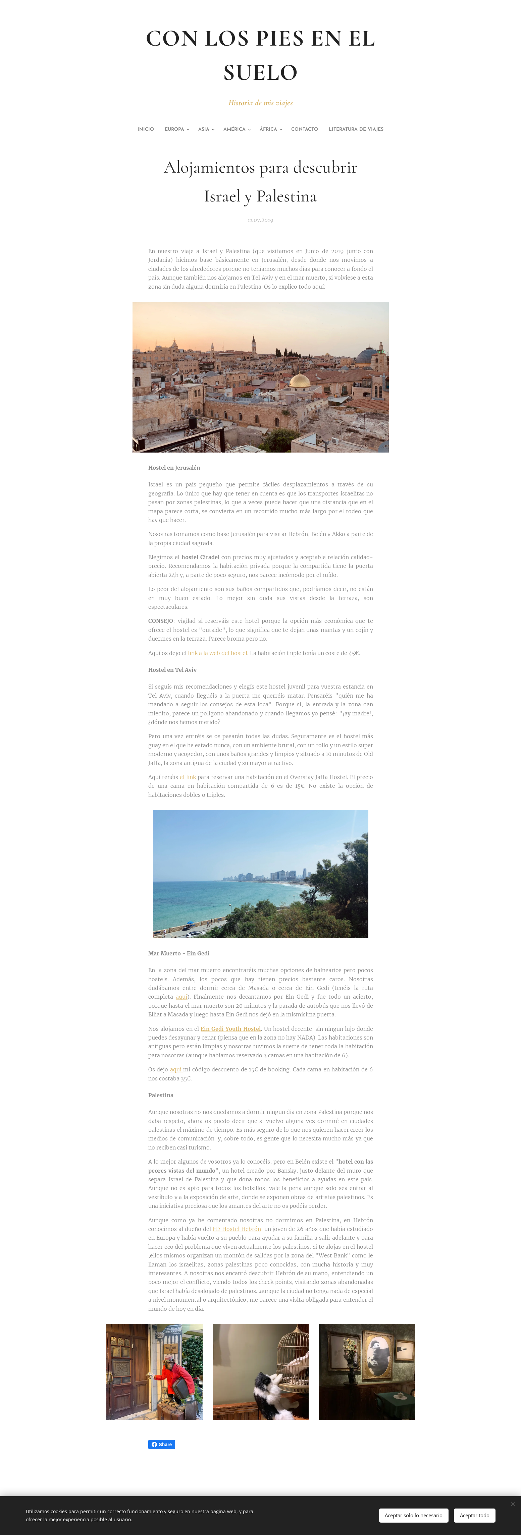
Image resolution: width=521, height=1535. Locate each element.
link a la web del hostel (217, 652)
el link (188, 777)
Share (162, 1444)
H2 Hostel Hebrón (236, 1229)
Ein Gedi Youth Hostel (231, 1028)
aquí (181, 996)
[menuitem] (131, 129)
